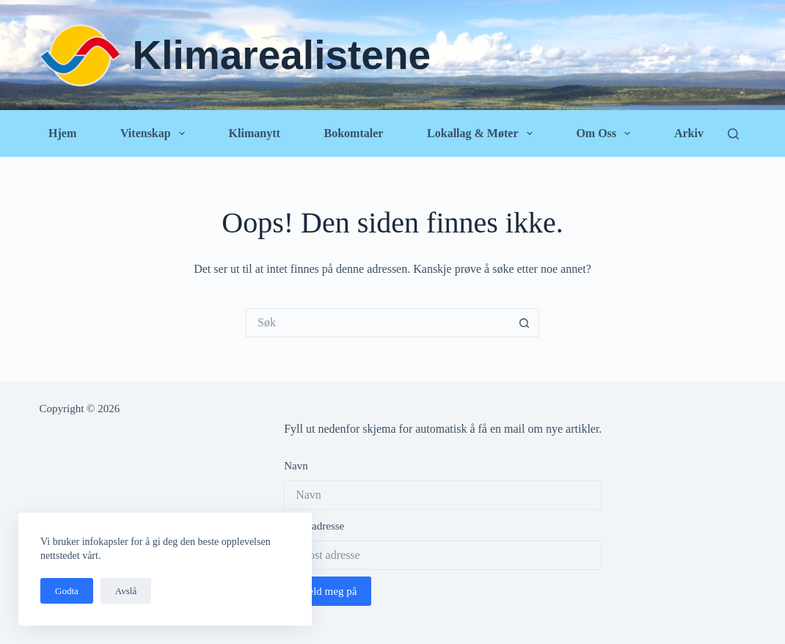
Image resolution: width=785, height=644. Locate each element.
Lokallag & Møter (482, 133)
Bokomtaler (353, 133)
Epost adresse (314, 526)
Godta (66, 590)
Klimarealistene (282, 55)
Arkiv (689, 133)
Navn (296, 466)
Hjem (62, 133)
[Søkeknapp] (524, 322)
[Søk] (733, 133)
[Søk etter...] (378, 322)
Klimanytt (254, 133)
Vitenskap (155, 133)
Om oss (606, 133)
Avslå (125, 590)
